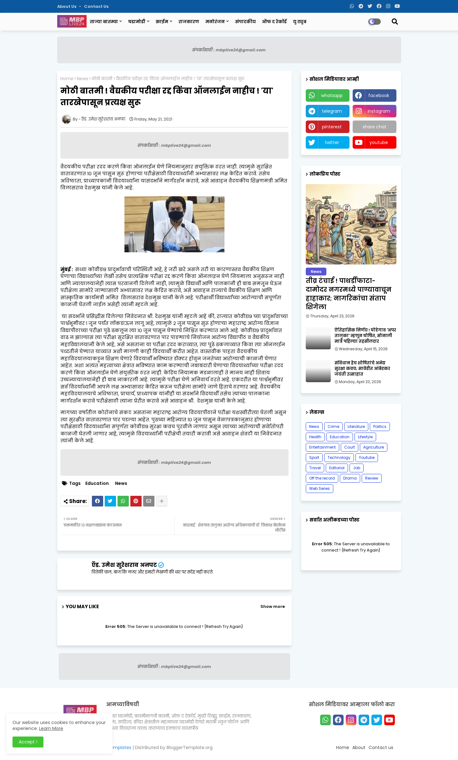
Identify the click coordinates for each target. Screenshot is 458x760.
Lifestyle (365, 436)
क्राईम (162, 21)
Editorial (337, 467)
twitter (332, 142)
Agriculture (373, 447)
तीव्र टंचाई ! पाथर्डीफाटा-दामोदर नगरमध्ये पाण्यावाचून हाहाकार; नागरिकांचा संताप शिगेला (348, 293)
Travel (315, 467)
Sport (314, 457)
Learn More (51, 728)
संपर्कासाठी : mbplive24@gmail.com (229, 50)
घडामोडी (136, 21)
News (82, 79)
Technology (339, 457)
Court (349, 447)
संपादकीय (245, 21)
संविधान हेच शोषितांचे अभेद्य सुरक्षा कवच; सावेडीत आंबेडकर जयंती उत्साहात (362, 368)
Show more (272, 606)
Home (66, 79)
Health (315, 436)
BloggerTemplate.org (190, 747)
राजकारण (189, 21)
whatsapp (332, 95)
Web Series (319, 488)
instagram (379, 111)
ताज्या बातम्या (104, 21)
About (358, 747)
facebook (378, 95)
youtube (379, 142)
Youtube (367, 457)
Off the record (322, 478)
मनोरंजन (215, 21)
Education (97, 483)
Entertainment (322, 447)
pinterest (332, 127)
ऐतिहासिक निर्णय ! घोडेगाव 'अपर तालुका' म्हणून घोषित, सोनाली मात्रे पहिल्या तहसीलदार (365, 335)
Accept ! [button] (28, 742)
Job (356, 467)
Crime (333, 426)
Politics (379, 426)
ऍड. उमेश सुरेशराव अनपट (124, 565)
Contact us (96, 6)
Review (371, 478)
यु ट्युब (299, 21)
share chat (374, 127)
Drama (350, 478)
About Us (67, 6)
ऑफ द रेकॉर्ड (274, 21)
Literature (356, 426)
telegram (332, 111)
